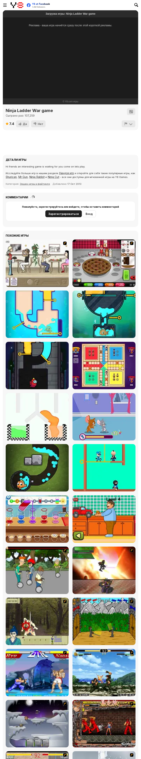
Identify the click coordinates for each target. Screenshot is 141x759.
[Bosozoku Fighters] (103, 723)
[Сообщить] (128, 123)
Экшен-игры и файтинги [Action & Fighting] (35, 183)
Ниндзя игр (66, 173)
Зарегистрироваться (63, 213)
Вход (89, 213)
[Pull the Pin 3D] (103, 468)
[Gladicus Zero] (103, 570)
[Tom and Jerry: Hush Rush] (103, 416)
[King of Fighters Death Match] (103, 672)
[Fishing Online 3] (37, 468)
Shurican (11, 177)
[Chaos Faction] (37, 723)
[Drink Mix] (37, 519)
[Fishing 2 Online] (103, 314)
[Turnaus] (103, 621)
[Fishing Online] (37, 314)
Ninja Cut (53, 177)
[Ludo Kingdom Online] (103, 365)
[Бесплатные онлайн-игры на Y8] (17, 5)
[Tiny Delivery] (103, 519)
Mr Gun (23, 177)
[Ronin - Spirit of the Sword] (37, 621)
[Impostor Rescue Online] (37, 365)
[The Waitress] (37, 263)
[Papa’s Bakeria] (103, 263)
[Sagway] (37, 570)
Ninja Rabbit (37, 177)
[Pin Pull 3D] (37, 416)
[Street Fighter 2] (37, 672)
